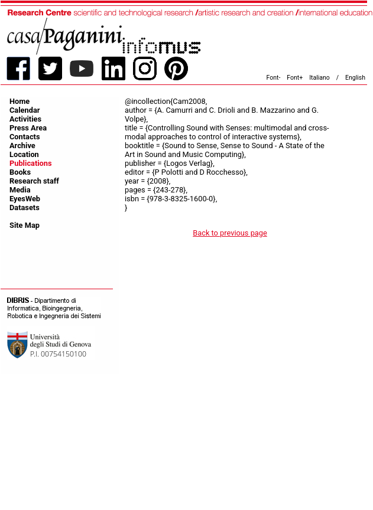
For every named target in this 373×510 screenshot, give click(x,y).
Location (24, 154)
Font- (274, 77)
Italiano (319, 77)
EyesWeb (24, 198)
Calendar (24, 110)
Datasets (24, 207)
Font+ (295, 77)
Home (19, 101)
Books (20, 172)
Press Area (28, 127)
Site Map (24, 225)
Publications (30, 163)
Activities (25, 119)
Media (20, 189)
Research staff (34, 180)
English (355, 77)
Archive (22, 145)
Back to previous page (230, 232)
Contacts (24, 136)
